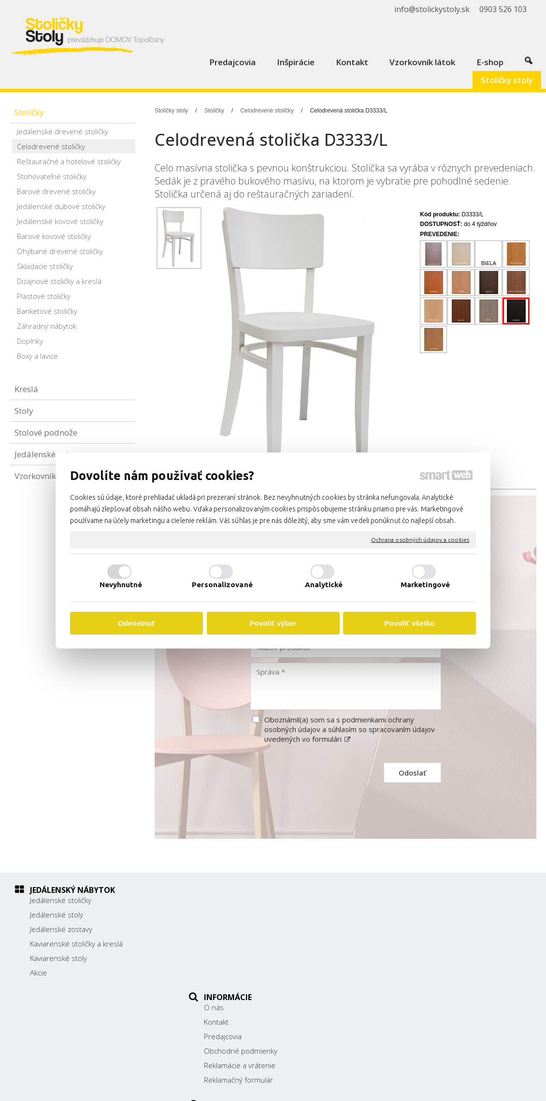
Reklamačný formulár (243, 972)
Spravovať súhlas (461, 1087)
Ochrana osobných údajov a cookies (420, 539)
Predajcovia (228, 929)
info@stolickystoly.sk (419, 964)
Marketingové (425, 584)
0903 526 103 (408, 953)
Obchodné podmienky (246, 943)
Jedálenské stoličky (60, 900)
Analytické (324, 584)
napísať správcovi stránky (296, 1087)
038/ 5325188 (409, 942)
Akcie (38, 972)
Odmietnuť (136, 623)
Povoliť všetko (410, 623)
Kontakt (221, 914)
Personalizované (222, 584)
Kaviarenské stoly (58, 958)
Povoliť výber (273, 623)
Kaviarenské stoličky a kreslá (76, 943)
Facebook (401, 977)
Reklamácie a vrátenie (245, 958)
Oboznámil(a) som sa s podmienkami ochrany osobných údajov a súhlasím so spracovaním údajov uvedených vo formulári (349, 729)
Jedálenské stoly (56, 914)
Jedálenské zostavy (61, 929)
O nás (219, 900)
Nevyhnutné (121, 584)
